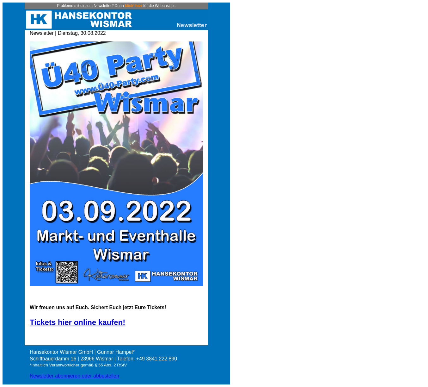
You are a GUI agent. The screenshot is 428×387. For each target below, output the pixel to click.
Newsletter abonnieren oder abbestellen (74, 375)
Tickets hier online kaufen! (77, 322)
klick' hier (133, 5)
